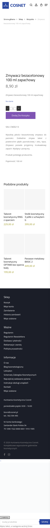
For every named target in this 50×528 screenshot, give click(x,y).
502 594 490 (12, 415)
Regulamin (8, 332)
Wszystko (30, 19)
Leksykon (8, 370)
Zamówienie (9, 310)
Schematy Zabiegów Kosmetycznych (20, 374)
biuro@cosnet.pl (11, 412)
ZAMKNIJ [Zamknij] (5, 517)
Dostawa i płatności (12, 340)
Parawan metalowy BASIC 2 (34, 260)
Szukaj (44, 521)
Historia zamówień (12, 314)
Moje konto (9, 306)
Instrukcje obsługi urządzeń (16, 382)
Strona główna (9, 19)
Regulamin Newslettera (14, 336)
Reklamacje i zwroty (13, 344)
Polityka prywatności (13, 348)
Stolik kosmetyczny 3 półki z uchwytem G (34, 217)
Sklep (21, 19)
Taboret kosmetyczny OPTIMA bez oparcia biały (14, 263)
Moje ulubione (10, 318)
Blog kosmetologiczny (13, 366)
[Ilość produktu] (13, 108)
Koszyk (7, 302)
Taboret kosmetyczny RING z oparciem (13, 217)
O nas (6, 362)
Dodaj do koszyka (20, 115)
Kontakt (7, 386)
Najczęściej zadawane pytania (17, 378)
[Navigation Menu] (46, 5)
